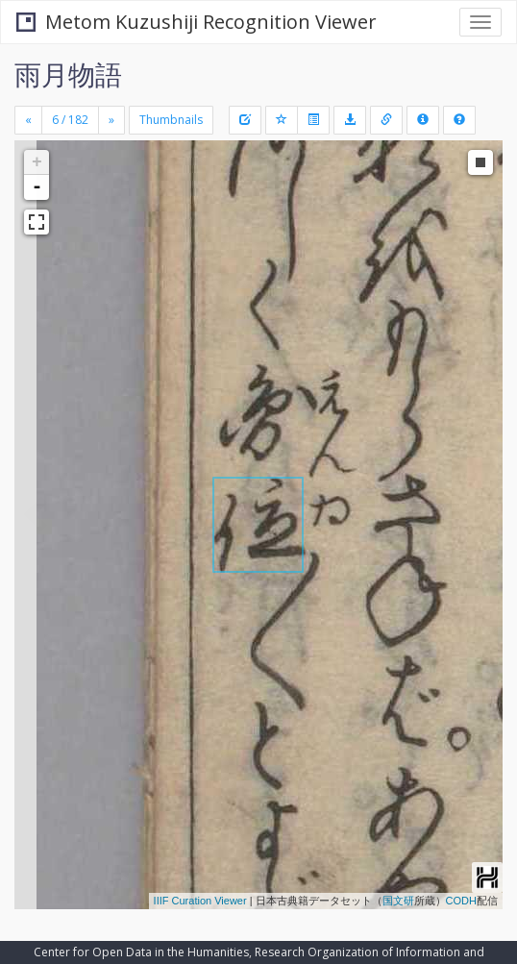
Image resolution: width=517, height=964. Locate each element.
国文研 (398, 900)
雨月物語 (68, 74)
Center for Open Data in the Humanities (141, 952)
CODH (461, 900)
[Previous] (28, 120)
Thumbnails (171, 119)
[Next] (111, 120)
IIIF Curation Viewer (200, 900)
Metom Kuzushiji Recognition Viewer (196, 22)
